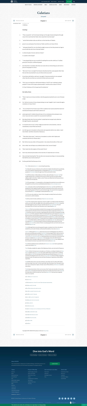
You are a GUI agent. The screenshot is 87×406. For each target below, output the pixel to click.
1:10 (27, 202)
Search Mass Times (32, 375)
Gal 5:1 (49, 216)
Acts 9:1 (31, 237)
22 (34, 237)
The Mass (30, 384)
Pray (45, 377)
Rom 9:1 (31, 318)
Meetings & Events (48, 375)
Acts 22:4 (52, 240)
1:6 (27, 187)
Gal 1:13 (32, 220)
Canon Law (13, 387)
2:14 (26, 213)
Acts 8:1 (30, 300)
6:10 (52, 216)
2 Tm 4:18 (36, 286)
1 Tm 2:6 (36, 283)
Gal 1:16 (53, 241)
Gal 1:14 (51, 205)
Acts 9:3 (44, 309)
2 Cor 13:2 (40, 292)
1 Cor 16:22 (31, 292)
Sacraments (30, 380)
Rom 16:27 (30, 286)
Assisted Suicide (15, 382)
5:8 (30, 289)
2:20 (29, 283)
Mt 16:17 (48, 244)
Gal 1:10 (51, 192)
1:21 (27, 321)
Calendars (63, 375)
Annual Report (14, 377)
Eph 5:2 (32, 283)
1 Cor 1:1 (37, 277)
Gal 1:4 (58, 229)
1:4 (27, 181)
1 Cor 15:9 (39, 300)
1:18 (27, 251)
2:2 (48, 309)
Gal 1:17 (61, 255)
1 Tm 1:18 (32, 171)
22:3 (51, 256)
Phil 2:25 (51, 169)
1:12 (27, 228)
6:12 (28, 184)
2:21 (30, 210)
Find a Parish (53, 1)
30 (34, 312)
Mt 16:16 (57, 265)
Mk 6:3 (30, 271)
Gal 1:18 (60, 220)
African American (15, 375)
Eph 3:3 (39, 297)
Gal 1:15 (44, 238)
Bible (12, 384)
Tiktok (74, 399)
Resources (63, 374)
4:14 (36, 171)
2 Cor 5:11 (31, 295)
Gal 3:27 (57, 174)
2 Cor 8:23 (55, 169)
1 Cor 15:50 (52, 244)
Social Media (64, 379)
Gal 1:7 (33, 192)
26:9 (40, 237)
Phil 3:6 (55, 205)
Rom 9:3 (45, 199)
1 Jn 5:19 (41, 283)
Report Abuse (61, 1)
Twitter (61, 399)
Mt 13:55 (33, 315)
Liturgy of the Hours (32, 382)
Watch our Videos (51, 355)
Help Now (69, 1)
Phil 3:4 (36, 232)
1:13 (27, 232)
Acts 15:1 (35, 289)
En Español (43, 16)
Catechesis (13, 389)
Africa (12, 374)
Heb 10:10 (55, 283)
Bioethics (13, 386)
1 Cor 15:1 (33, 297)
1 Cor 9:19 (57, 204)
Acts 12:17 (51, 273)
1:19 (27, 269)
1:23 (27, 324)
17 (35, 220)
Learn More (55, 364)
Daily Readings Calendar (49, 1)
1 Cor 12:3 (49, 199)
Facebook (63, 399)
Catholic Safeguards (15, 392)
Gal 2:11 (36, 223)
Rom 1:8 (52, 187)
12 (31, 280)
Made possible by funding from (63, 403)
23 (60, 204)
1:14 (27, 303)
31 (28, 253)
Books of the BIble (32, 374)
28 (60, 174)
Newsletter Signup (65, 377)
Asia (12, 379)
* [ (25, 165)
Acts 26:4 (31, 303)
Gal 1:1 (34, 246)
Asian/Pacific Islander (16, 380)
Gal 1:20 (32, 255)
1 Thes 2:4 (36, 295)
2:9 (29, 315)
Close (83, 404)
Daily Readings (44, 1)
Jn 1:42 (37, 312)
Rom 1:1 (36, 165)
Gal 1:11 (55, 217)
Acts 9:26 (31, 312)
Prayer (29, 377)
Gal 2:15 (27, 214)
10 (28, 187)
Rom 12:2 (46, 283)
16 (38, 237)
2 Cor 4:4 (59, 183)
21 (30, 214)
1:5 (27, 286)
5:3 (36, 292)
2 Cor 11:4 (41, 289)
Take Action (46, 372)
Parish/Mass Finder (65, 372)
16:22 (53, 199)
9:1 (34, 300)
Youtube (66, 399)
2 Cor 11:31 (35, 318)
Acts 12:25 (38, 253)
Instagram (72, 399)
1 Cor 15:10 (39, 309)
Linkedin (69, 399)
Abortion (13, 372)
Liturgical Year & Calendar (33, 379)
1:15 (27, 306)
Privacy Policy (47, 331)
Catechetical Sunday (15, 391)
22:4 (36, 237)
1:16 (27, 244)
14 (39, 223)
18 (42, 237)
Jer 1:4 (33, 306)
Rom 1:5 (34, 309)
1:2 (27, 174)
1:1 (27, 165)
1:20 (27, 318)
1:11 (27, 210)
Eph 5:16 (50, 283)
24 (62, 220)
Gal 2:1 (38, 222)
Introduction (17, 23)
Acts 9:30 (47, 256)
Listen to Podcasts (42, 355)
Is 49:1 (30, 306)
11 (39, 232)
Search (74, 1)
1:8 (27, 199)
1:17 (27, 249)
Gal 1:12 (62, 211)
